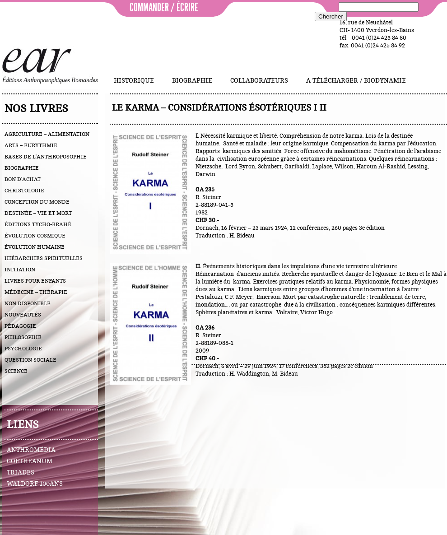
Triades (20, 472)
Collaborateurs (259, 80)
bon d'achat (23, 179)
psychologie (23, 348)
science (16, 371)
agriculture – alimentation (47, 134)
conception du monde (37, 202)
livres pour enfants (35, 281)
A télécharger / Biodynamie (356, 80)
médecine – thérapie (36, 292)
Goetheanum (29, 461)
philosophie (23, 337)
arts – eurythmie (31, 145)
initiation (20, 269)
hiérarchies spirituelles (44, 258)
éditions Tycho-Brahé (38, 224)
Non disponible (28, 303)
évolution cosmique (35, 236)
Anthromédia (31, 450)
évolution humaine (35, 247)
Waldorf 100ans (35, 484)
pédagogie (20, 326)
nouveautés (23, 315)
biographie (22, 168)
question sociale (30, 360)
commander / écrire (164, 7)
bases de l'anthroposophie (46, 157)
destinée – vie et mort (38, 213)
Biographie (192, 80)
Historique (134, 80)
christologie (24, 190)
